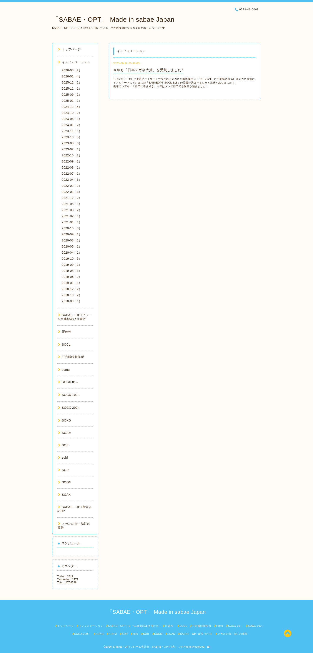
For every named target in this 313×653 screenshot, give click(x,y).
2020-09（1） (72, 234)
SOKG (64, 420)
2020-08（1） (72, 240)
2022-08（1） (72, 167)
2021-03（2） (72, 210)
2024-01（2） (72, 125)
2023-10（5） (72, 137)
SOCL (64, 344)
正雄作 (66, 331)
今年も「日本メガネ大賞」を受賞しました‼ (148, 70)
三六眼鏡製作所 (71, 357)
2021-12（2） (72, 198)
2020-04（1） (72, 252)
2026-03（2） (72, 70)
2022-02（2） (72, 185)
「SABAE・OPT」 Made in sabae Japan (113, 19)
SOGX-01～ (68, 382)
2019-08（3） (72, 270)
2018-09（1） (72, 301)
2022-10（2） (72, 155)
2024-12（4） (72, 106)
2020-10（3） (72, 228)
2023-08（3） (72, 143)
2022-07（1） (72, 173)
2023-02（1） (72, 149)
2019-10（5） (72, 258)
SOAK (64, 494)
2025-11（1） (72, 88)
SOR (63, 470)
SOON (64, 482)
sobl (63, 457)
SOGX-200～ (69, 407)
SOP (63, 445)
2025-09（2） (72, 94)
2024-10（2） (72, 113)
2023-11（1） (72, 131)
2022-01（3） (72, 192)
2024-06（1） (72, 119)
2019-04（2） (72, 277)
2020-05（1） (72, 246)
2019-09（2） (72, 264)
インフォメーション (74, 62)
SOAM (64, 433)
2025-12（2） (72, 82)
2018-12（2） (72, 289)
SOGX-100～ (69, 395)
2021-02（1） (72, 216)
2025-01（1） (72, 100)
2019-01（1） (72, 283)
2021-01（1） (72, 222)
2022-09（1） (72, 161)
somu (64, 369)
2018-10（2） (72, 295)
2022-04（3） (72, 179)
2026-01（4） (72, 76)
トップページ (69, 49)
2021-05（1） (72, 204)
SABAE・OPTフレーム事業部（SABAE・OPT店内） (145, 646)
